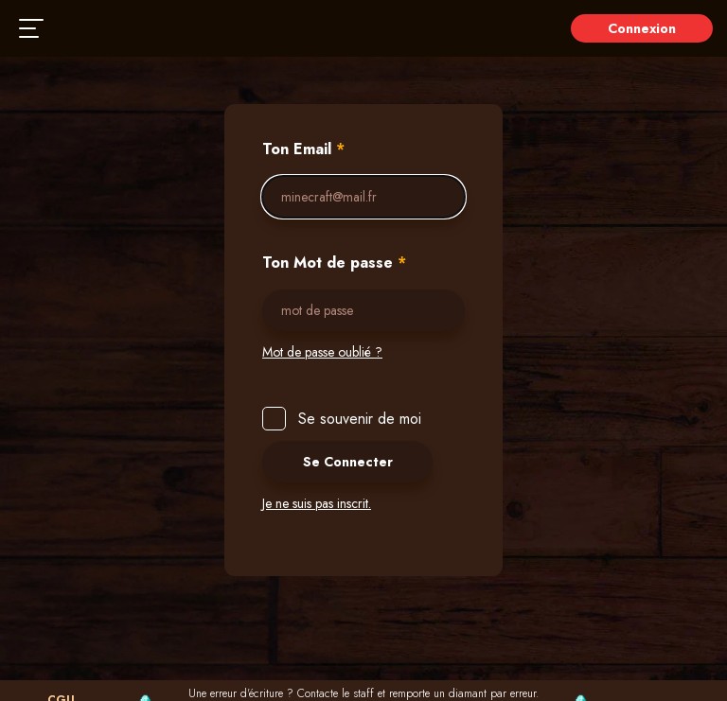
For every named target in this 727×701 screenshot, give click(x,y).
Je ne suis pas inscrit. (316, 503)
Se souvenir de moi (355, 418)
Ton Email (303, 149)
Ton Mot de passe (334, 263)
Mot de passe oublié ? (322, 352)
